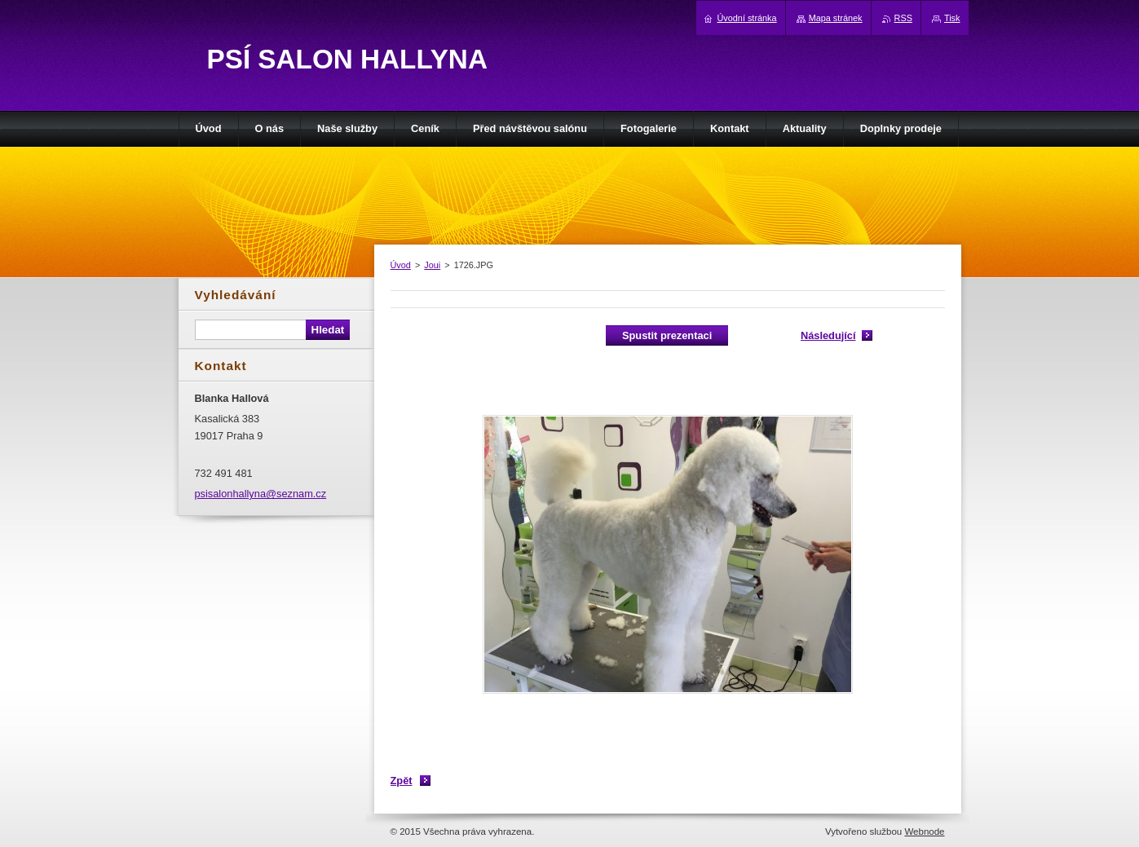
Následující (828, 335)
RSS (903, 18)
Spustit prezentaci (667, 335)
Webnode (924, 831)
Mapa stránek (836, 18)
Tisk (952, 18)
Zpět (402, 780)
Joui (432, 265)
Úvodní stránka (746, 18)
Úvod (401, 265)
